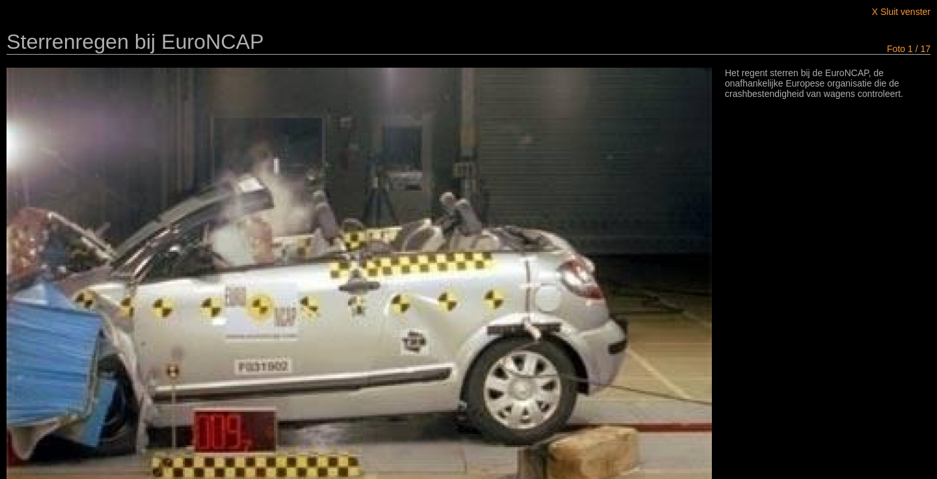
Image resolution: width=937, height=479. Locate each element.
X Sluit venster (901, 12)
